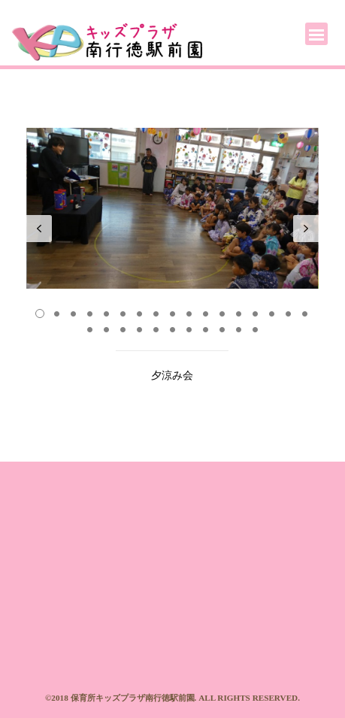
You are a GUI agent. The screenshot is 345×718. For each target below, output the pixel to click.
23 (172, 329)
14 (254, 313)
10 (188, 313)
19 (105, 329)
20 (122, 329)
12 (221, 313)
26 (221, 329)
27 (238, 329)
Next (306, 228)
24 (188, 329)
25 (205, 329)
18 (89, 329)
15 (271, 313)
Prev (39, 228)
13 (238, 313)
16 (287, 313)
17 (304, 313)
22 (155, 329)
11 (205, 313)
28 (254, 329)
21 (139, 329)
